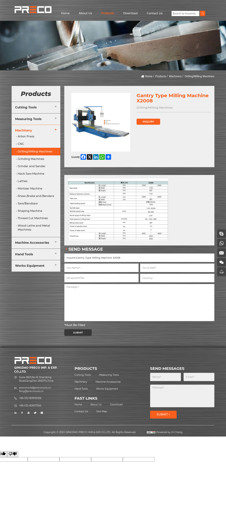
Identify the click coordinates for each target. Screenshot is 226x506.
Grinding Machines (31, 159)
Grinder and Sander (32, 166)
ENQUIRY (148, 121)
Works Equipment (30, 266)
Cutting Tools (26, 107)
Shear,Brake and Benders (36, 196)
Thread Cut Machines (33, 218)
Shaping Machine (30, 211)
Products (107, 13)
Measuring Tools (28, 119)
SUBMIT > (163, 414)
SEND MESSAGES (167, 368)
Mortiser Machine (30, 188)
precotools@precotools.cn (35, 387)
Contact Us (155, 13)
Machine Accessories (32, 243)
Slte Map (101, 411)
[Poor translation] (12, 454)
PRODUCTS (86, 368)
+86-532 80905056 (30, 398)
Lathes (22, 181)
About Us (85, 13)
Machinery (175, 76)
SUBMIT (78, 332)
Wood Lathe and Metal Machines (34, 227)
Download (130, 13)
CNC (21, 144)
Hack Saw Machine (31, 173)
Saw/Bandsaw (28, 203)
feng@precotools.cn (31, 391)
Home (65, 13)
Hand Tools (24, 254)
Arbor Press (26, 136)
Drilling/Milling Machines (199, 76)
